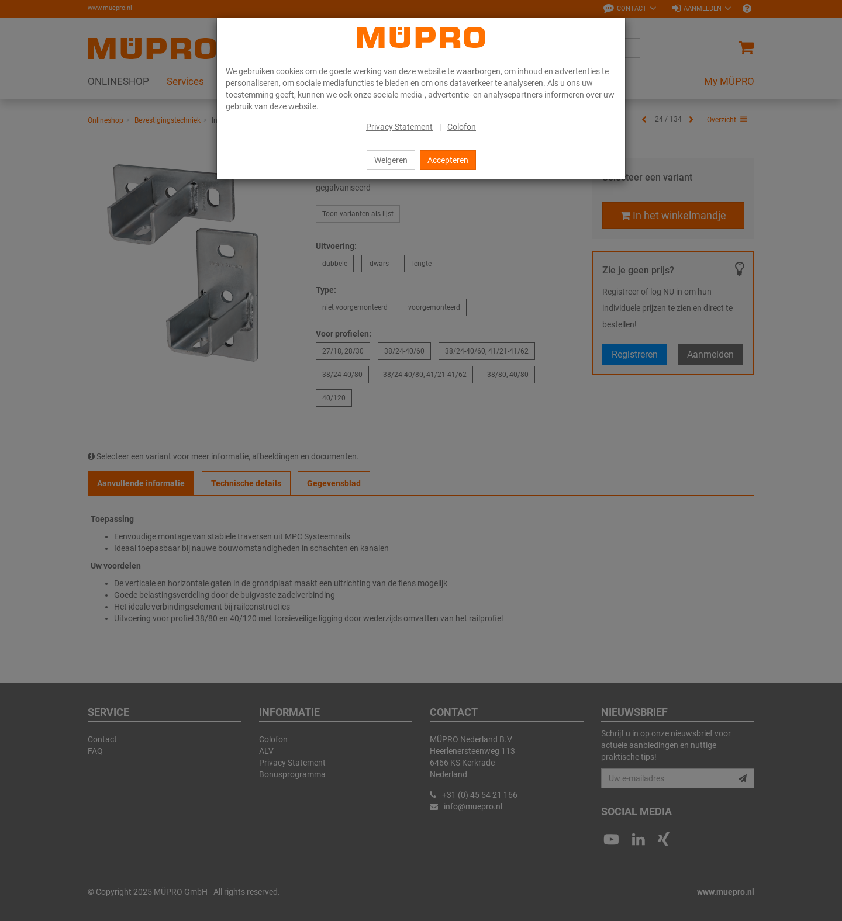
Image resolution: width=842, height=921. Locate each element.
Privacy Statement (399, 126)
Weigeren (391, 160)
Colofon (461, 126)
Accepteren (447, 160)
